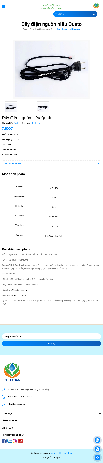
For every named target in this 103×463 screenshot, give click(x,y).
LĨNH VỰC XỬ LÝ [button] (51, 420)
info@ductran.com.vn (18, 290)
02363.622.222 (14, 396)
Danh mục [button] (51, 413)
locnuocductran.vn (19, 295)
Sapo (57, 457)
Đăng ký (51, 343)
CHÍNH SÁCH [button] (51, 428)
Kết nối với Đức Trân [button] (13, 435)
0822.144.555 (28, 396)
